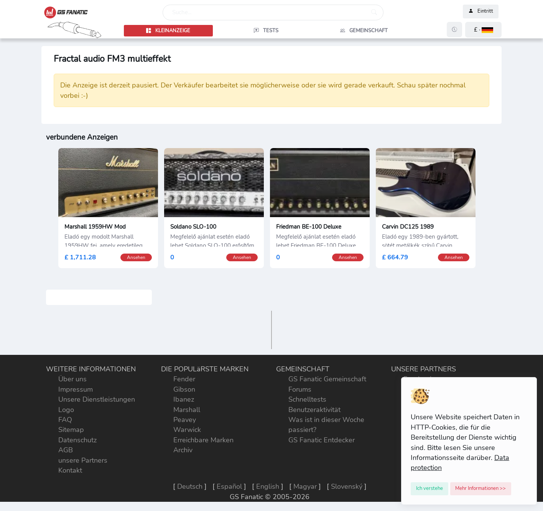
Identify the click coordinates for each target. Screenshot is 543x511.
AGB (65, 450)
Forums (299, 389)
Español (229, 486)
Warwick (187, 429)
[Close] (429, 488)
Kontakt (70, 470)
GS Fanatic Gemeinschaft (327, 379)
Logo (66, 409)
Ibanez (183, 399)
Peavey (184, 419)
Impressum (75, 389)
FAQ (65, 419)
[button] (483, 30)
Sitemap (71, 429)
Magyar (305, 486)
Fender (184, 379)
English (267, 486)
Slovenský (346, 486)
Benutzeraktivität (314, 409)
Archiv (183, 450)
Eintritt (480, 11)
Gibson (184, 389)
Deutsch (189, 486)
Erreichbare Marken (203, 440)
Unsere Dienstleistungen (96, 399)
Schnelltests (307, 399)
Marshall (186, 409)
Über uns (72, 379)
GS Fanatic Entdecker (321, 440)
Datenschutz (77, 440)
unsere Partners (82, 460)
